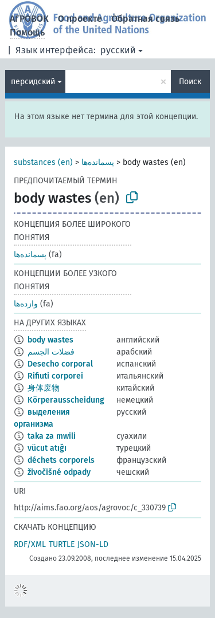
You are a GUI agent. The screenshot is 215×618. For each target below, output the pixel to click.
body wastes (50, 340)
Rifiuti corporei (55, 376)
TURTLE (62, 544)
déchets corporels (61, 460)
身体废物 (44, 388)
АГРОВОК (29, 18)
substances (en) (43, 162)
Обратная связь (145, 18)
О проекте (80, 18)
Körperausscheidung (66, 400)
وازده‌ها (26, 304)
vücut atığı (47, 448)
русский (118, 50)
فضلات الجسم (51, 352)
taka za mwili (52, 436)
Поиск (190, 81)
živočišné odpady (59, 472)
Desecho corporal (60, 364)
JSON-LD (92, 544)
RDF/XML (30, 544)
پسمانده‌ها (97, 162)
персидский (33, 81)
